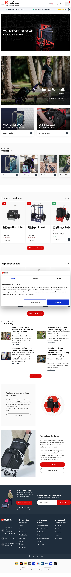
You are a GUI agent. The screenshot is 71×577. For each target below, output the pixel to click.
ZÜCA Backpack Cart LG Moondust (36, 228)
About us (53, 464)
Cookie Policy (38, 569)
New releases (23, 523)
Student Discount (42, 532)
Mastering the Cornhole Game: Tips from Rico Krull (23, 349)
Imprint (39, 541)
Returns (39, 535)
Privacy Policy (46, 569)
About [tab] (59, 278)
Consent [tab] (12, 278)
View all (36, 376)
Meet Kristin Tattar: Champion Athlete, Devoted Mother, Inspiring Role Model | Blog (58, 351)
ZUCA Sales (22, 547)
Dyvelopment (47, 567)
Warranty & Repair (42, 529)
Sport (20, 529)
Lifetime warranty (13, 9)
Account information (61, 523)
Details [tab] (35, 278)
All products (58, 538)
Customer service (52, 470)
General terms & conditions (27, 569)
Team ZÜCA (40, 544)
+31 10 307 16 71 (10, 538)
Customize (35, 302)
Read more (15, 344)
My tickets (58, 529)
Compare (8, 240)
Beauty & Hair (23, 532)
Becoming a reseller (43, 538)
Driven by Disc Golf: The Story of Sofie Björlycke (57, 328)
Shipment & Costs (42, 526)
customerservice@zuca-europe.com (12, 545)
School (21, 541)
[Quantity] (66, 239)
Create (21, 526)
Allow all (58, 302)
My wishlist (58, 532)
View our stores (23, 507)
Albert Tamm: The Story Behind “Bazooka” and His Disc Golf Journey (22, 329)
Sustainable (47, 9)
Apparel (21, 544)
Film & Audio (23, 535)
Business (22, 538)
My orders (58, 526)
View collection (35, 248)
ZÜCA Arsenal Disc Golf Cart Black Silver (13, 228)
